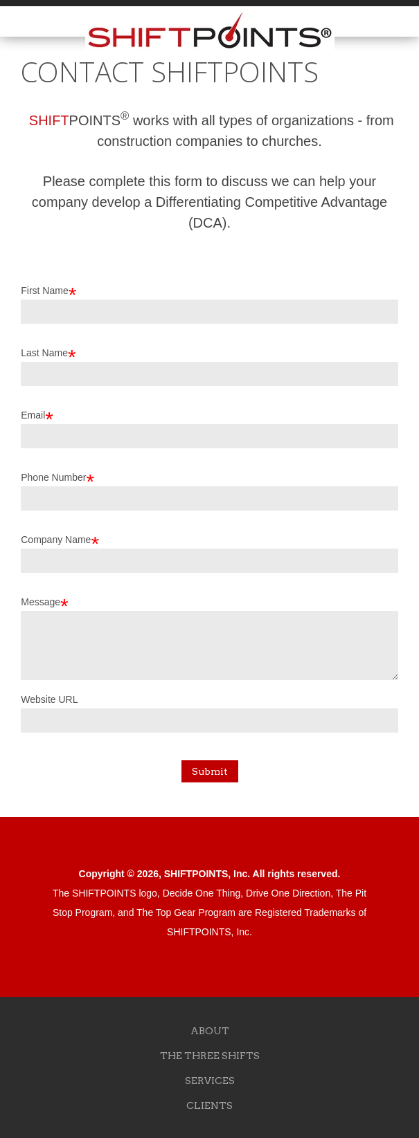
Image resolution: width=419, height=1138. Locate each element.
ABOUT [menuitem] (209, 1030)
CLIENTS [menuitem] (209, 1105)
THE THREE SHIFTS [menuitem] (210, 1055)
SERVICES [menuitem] (210, 1080)
